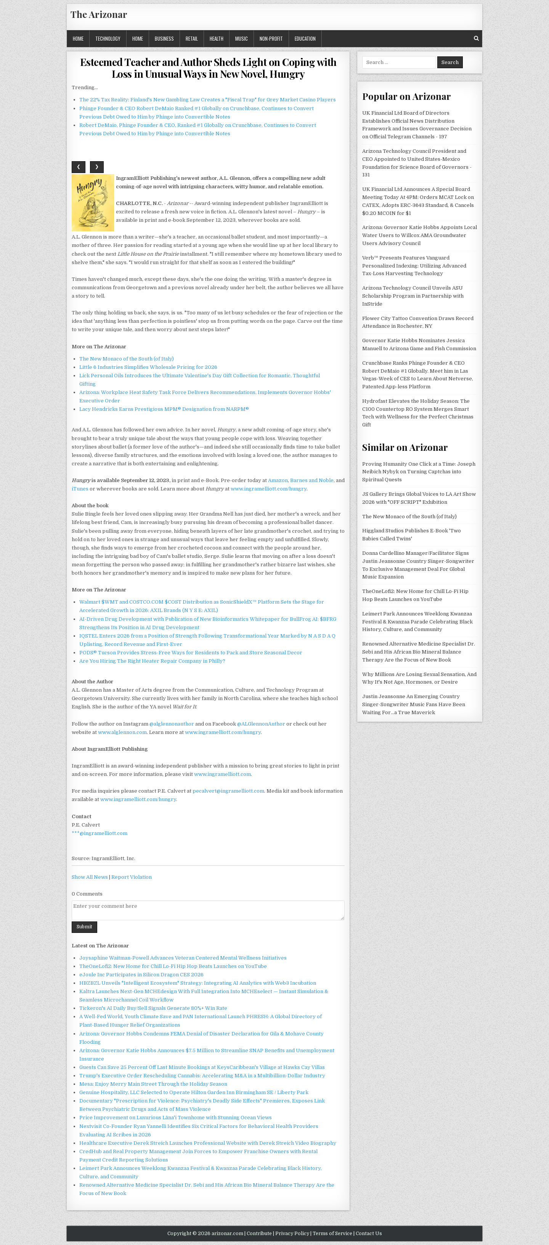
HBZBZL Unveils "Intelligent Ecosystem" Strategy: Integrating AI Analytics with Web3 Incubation (197, 983)
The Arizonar (99, 14)
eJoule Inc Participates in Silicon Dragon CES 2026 (141, 974)
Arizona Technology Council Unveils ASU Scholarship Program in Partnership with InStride (413, 296)
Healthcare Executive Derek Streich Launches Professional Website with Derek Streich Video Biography (207, 1143)
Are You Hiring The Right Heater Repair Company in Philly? (152, 661)
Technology (107, 38)
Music (241, 38)
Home (78, 38)
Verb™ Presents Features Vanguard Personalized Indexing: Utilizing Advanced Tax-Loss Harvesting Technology (414, 266)
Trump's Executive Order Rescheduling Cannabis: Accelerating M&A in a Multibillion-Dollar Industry (202, 1075)
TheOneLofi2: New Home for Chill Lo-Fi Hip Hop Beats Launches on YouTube (173, 966)
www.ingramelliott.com (222, 774)
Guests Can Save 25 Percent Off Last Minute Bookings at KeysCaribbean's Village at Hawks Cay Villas (202, 1067)
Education (305, 38)
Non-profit (271, 38)
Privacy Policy (292, 1233)
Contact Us (369, 1233)
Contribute (259, 1233)
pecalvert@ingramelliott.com (228, 791)
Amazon (278, 480)
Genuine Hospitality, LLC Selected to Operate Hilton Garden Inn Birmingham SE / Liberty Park (193, 1092)
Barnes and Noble (312, 480)
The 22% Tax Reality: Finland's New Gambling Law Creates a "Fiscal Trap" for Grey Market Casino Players (207, 100)
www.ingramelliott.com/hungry (269, 489)
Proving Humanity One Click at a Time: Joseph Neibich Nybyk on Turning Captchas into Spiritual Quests (418, 472)
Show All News (90, 877)
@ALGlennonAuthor (261, 724)
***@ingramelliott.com (99, 833)
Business (164, 38)
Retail (192, 38)
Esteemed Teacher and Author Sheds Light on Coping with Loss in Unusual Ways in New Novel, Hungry (208, 67)
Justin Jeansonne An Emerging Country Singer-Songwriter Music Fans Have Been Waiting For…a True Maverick (413, 704)
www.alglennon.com (122, 732)
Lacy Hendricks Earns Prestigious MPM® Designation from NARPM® (164, 409)
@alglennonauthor (171, 724)
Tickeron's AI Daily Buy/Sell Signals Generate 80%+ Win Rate (153, 1008)
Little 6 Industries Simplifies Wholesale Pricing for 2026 (148, 367)
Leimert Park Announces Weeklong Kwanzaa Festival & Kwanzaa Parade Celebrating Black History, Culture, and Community (417, 622)
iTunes (80, 489)
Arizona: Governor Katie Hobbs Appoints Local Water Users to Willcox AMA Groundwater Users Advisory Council (419, 235)
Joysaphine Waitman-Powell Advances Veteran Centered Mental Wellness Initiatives (183, 958)
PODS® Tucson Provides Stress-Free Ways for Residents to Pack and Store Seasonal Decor (190, 652)
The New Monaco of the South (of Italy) (126, 359)
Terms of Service (332, 1233)
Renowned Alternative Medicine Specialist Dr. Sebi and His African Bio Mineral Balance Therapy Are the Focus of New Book (418, 652)
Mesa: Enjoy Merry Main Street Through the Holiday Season (153, 1084)
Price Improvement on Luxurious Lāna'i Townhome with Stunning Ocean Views (175, 1117)
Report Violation (131, 877)
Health (216, 38)
